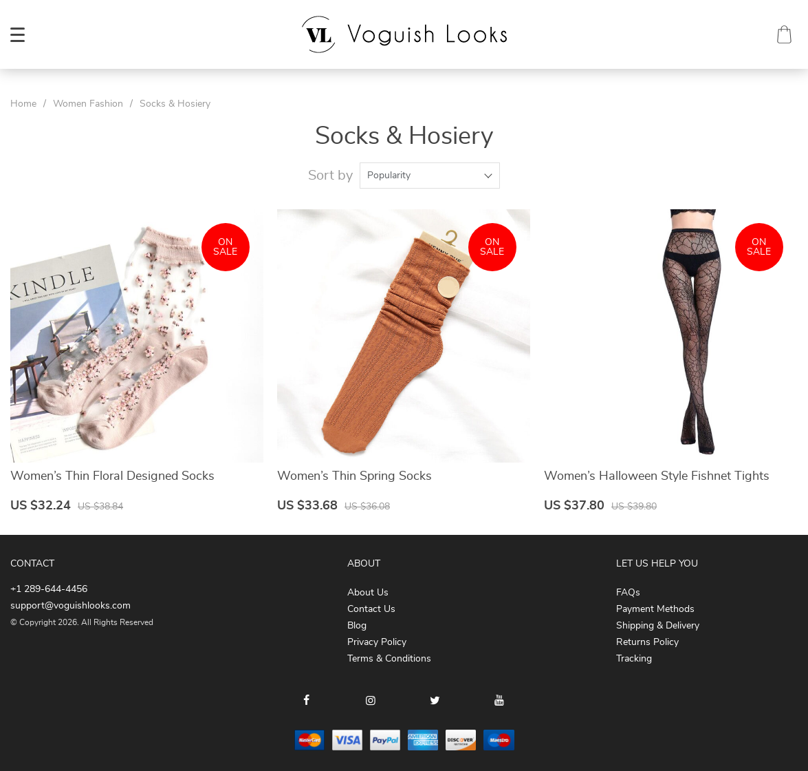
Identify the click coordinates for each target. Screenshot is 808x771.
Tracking (634, 659)
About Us (368, 593)
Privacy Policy (376, 642)
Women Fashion (88, 104)
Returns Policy (647, 642)
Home (23, 104)
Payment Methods (655, 609)
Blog (357, 626)
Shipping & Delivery (657, 626)
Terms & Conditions (389, 659)
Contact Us (371, 609)
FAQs (628, 593)
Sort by (330, 175)
